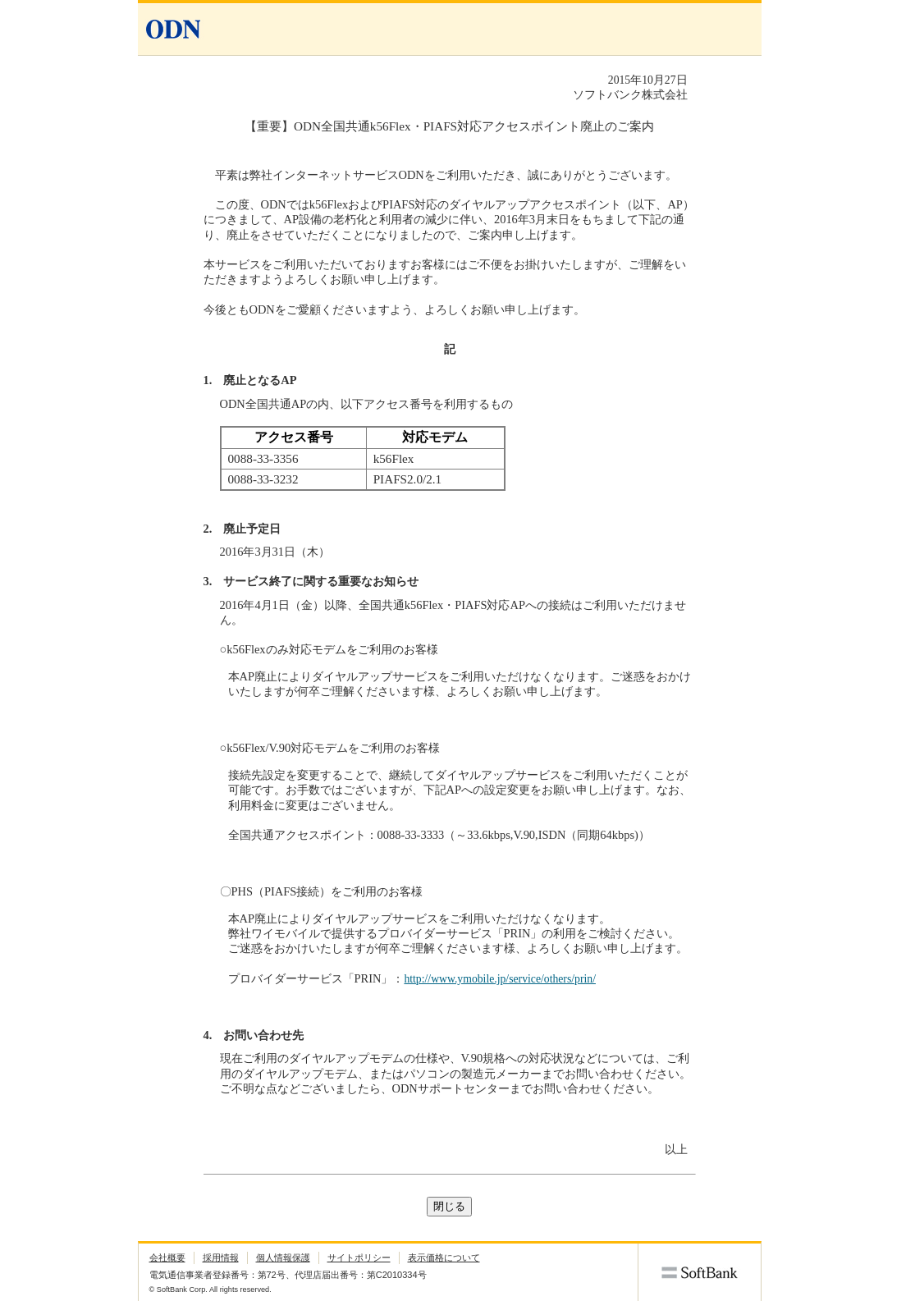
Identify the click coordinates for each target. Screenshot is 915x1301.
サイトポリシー (359, 1257)
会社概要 (167, 1257)
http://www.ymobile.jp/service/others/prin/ (500, 979)
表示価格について (444, 1257)
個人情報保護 (283, 1257)
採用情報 (221, 1257)
